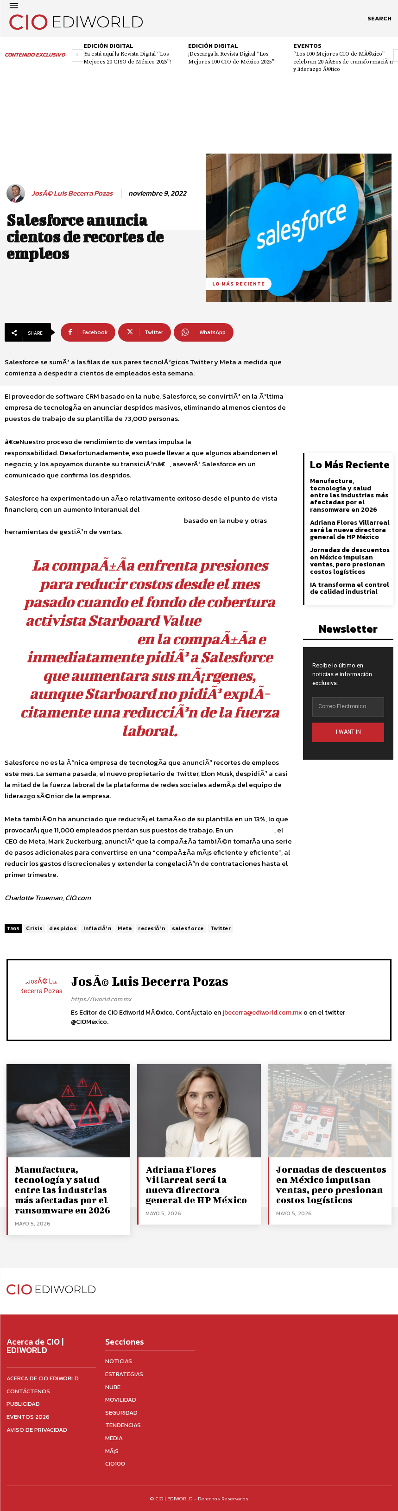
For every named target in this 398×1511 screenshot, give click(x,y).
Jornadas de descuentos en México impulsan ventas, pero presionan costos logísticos (350, 560)
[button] (379, 18)
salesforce (188, 928)
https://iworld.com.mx (101, 999)
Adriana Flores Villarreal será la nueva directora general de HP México (350, 530)
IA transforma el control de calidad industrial (349, 588)
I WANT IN (348, 732)
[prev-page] (77, 55)
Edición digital (108, 46)
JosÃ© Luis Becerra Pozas (72, 193)
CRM (176, 520)
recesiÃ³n (151, 928)
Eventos (307, 46)
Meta (125, 928)
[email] (348, 707)
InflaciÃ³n (97, 928)
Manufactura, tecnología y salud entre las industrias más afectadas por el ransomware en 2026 (349, 495)
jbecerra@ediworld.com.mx (262, 1012)
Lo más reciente (239, 284)
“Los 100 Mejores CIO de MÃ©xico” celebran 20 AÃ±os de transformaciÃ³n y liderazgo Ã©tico (343, 62)
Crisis (34, 928)
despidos (63, 928)
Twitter (220, 928)
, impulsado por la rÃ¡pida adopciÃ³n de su (149, 515)
